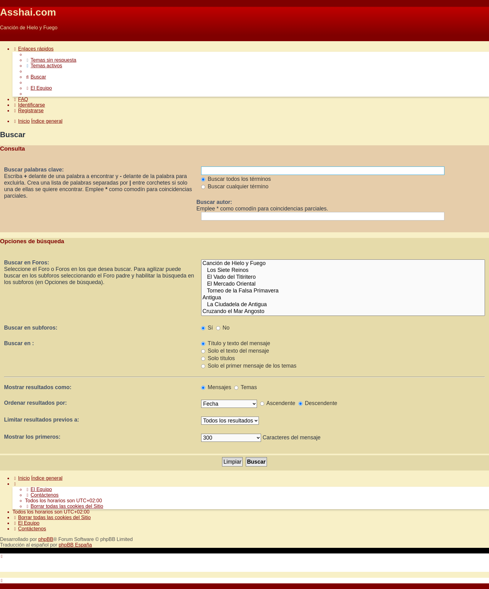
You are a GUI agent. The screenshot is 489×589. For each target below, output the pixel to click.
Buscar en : (19, 343)
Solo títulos (218, 358)
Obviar (7, 38)
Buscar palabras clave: (34, 170)
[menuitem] (50, 60)
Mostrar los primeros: (32, 437)
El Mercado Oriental (343, 284)
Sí (207, 328)
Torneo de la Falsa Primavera (343, 290)
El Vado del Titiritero (343, 277)
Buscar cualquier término (235, 186)
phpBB (45, 539)
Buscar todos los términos (236, 179)
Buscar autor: (214, 202)
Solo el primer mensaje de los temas (248, 366)
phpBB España (75, 545)
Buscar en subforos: (30, 328)
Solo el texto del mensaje (235, 351)
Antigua (343, 297)
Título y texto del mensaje (235, 343)
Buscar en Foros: (26, 262)
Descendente (317, 403)
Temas (245, 387)
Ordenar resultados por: (35, 403)
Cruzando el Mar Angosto (343, 311)
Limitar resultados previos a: (41, 420)
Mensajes (216, 387)
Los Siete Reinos (343, 270)
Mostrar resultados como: (37, 387)
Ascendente (277, 403)
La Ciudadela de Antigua (343, 304)
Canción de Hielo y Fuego (343, 263)
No (223, 328)
